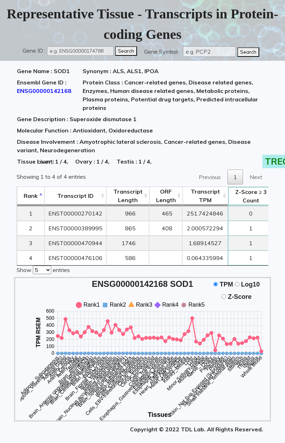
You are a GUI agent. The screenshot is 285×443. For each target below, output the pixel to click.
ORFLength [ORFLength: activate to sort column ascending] (166, 195)
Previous (210, 177)
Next (256, 177)
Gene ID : (34, 50)
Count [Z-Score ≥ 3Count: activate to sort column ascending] (251, 196)
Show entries (43, 269)
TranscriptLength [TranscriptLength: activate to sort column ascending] (128, 195)
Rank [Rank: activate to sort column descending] (31, 195)
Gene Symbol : (163, 51)
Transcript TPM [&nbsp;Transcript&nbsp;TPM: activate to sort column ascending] (205, 195)
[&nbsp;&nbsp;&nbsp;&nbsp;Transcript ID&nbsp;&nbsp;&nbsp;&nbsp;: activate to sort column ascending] (75, 196)
